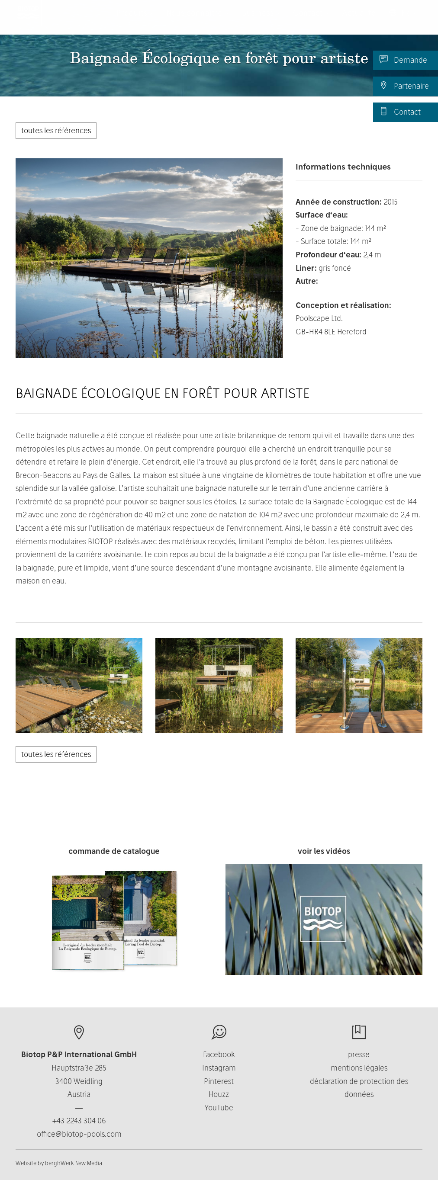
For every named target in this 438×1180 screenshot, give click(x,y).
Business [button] (261, 21)
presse (359, 1054)
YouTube (218, 1107)
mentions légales (359, 1067)
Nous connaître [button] (198, 21)
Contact (400, 111)
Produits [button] (135, 21)
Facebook (219, 1054)
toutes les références (56, 130)
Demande (403, 59)
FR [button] (402, 21)
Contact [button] (311, 21)
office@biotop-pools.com (79, 1133)
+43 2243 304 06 (79, 1120)
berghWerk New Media (73, 1163)
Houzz (219, 1094)
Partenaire (404, 85)
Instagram (219, 1067)
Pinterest (219, 1081)
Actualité (359, 21)
